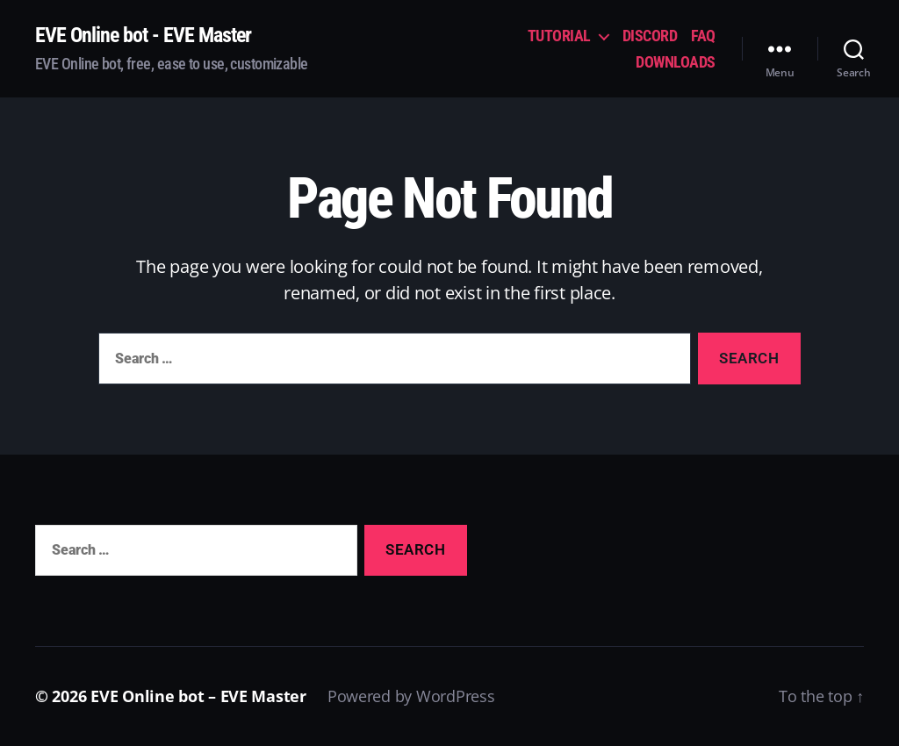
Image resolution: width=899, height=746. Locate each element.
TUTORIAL (559, 35)
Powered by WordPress (411, 696)
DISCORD (650, 35)
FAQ (703, 35)
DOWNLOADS (676, 62)
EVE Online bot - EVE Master (143, 35)
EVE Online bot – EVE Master (198, 696)
